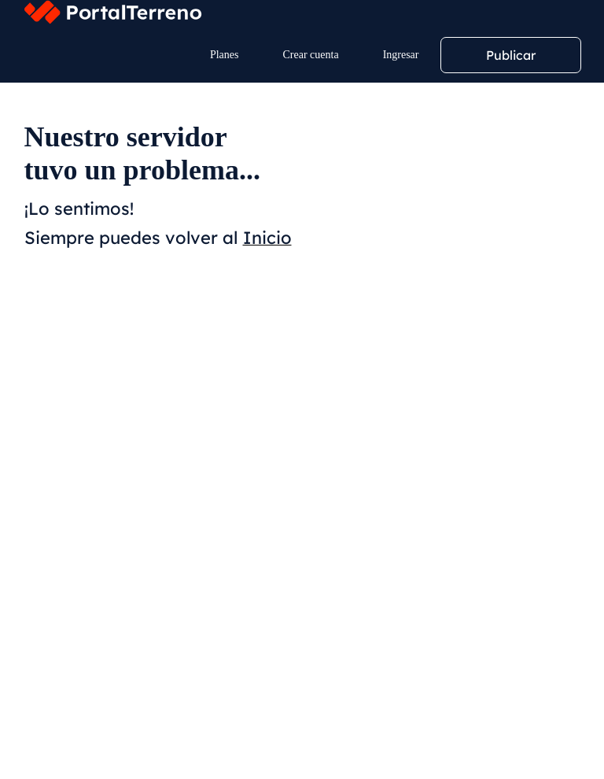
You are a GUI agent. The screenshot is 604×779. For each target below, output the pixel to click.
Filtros (69, 349)
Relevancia (62, 401)
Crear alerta (177, 349)
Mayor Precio (242, 401)
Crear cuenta (311, 55)
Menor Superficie (344, 401)
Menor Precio (150, 401)
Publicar (511, 55)
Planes (224, 55)
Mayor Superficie (454, 401)
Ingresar (401, 55)
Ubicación (64, 260)
